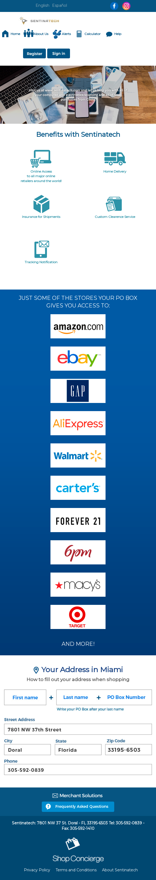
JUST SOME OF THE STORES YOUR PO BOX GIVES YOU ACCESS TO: (78, 302)
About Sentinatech (120, 870)
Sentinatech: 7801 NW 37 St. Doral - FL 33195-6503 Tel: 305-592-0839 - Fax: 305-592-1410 (78, 826)
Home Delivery (114, 171)
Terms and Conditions (76, 870)
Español (59, 5)
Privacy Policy (37, 870)
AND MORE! (78, 644)
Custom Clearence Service (115, 217)
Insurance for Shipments (41, 217)
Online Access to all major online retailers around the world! (41, 176)
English (42, 5)
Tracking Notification (41, 262)
